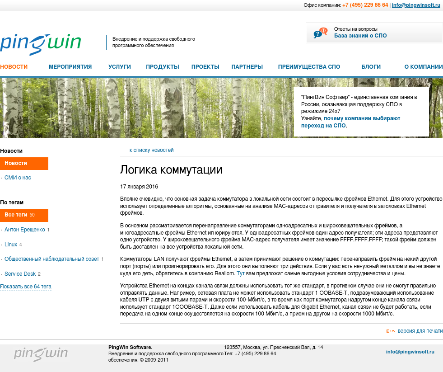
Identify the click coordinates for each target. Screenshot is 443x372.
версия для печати (420, 331)
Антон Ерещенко (27, 229)
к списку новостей (152, 150)
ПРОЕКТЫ (205, 67)
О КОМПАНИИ (424, 67)
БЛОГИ (371, 67)
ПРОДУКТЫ (162, 67)
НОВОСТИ (14, 67)
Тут (241, 273)
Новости (16, 163)
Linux (13, 244)
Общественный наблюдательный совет (54, 259)
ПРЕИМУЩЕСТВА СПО (309, 67)
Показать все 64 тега (25, 286)
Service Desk (23, 274)
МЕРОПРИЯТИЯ (70, 67)
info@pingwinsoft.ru (416, 5)
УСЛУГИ (119, 67)
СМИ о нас (18, 177)
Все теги (20, 214)
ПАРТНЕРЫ (247, 67)
